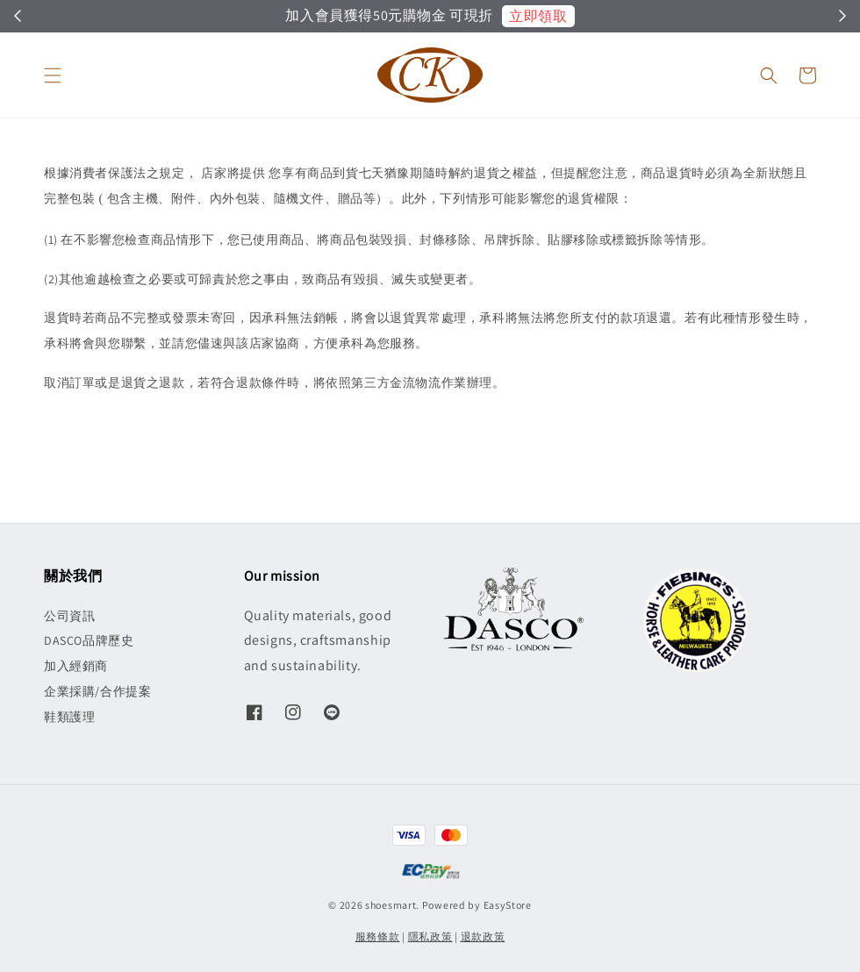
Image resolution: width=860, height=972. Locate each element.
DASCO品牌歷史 (88, 640)
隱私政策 (430, 936)
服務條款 (377, 936)
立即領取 (538, 16)
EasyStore (508, 904)
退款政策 (483, 936)
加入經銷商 (76, 666)
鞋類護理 (69, 717)
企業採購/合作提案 (97, 691)
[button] (52, 75)
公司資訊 (69, 616)
